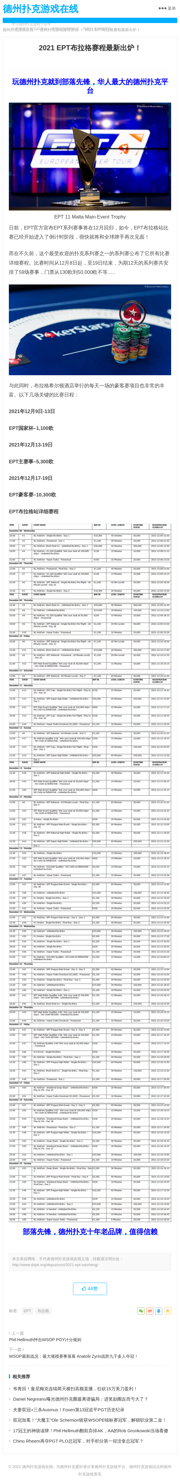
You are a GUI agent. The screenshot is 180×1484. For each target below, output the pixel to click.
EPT (27, 1311)
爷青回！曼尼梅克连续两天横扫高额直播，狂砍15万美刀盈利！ (75, 1388)
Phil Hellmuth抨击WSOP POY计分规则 (45, 1339)
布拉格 (43, 1311)
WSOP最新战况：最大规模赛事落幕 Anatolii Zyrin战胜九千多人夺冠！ (73, 1356)
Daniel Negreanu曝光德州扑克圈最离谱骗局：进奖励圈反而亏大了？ (80, 1399)
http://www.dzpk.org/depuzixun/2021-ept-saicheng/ (55, 1265)
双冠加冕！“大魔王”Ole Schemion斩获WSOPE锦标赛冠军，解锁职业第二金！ (90, 1419)
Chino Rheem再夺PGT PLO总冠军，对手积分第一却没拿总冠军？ (78, 1440)
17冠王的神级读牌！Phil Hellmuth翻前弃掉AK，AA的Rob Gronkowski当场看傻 (90, 1430)
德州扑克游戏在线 (40, 9)
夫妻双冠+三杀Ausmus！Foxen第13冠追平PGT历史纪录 (68, 1409)
